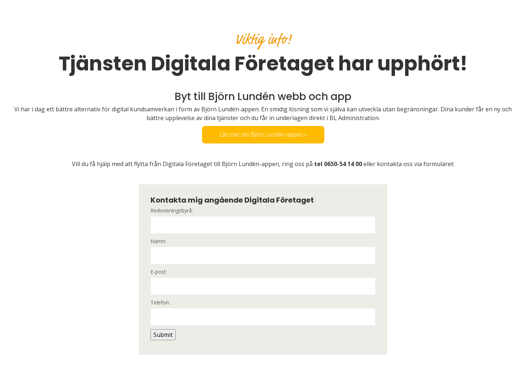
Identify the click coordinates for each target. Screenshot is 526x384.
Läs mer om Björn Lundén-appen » (263, 134)
